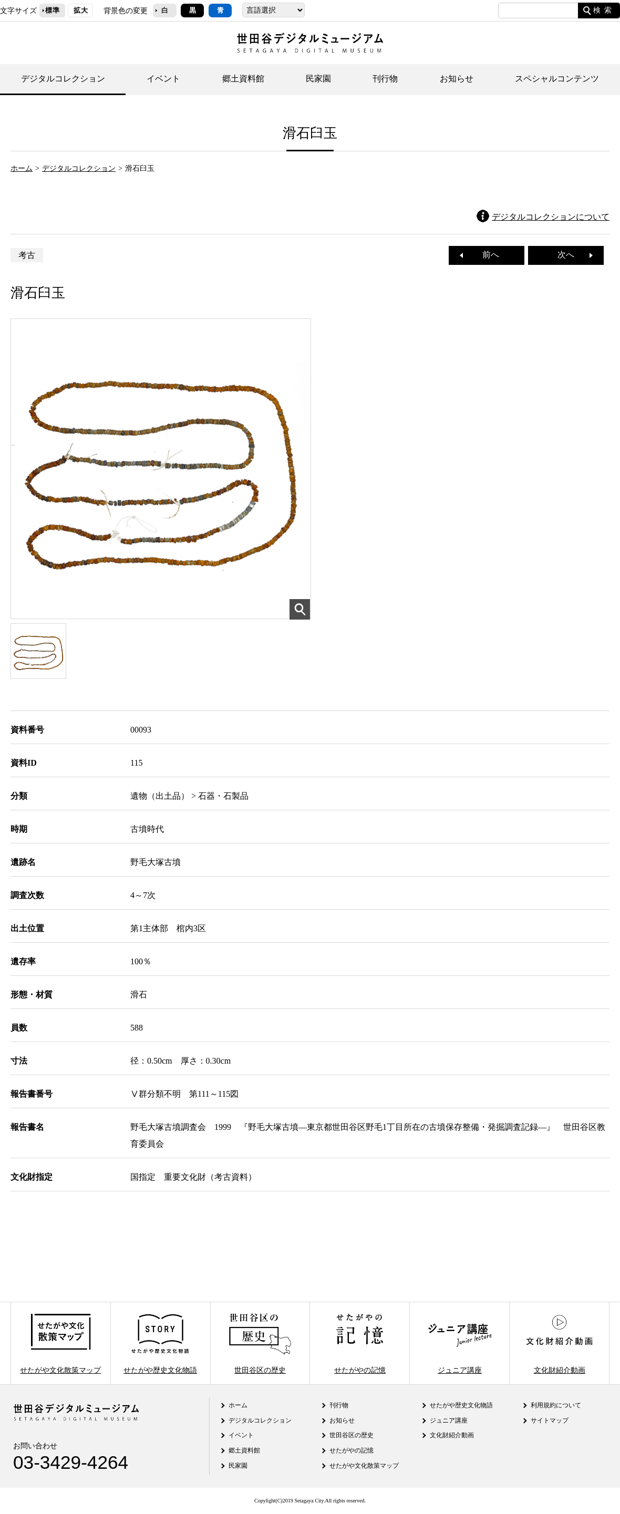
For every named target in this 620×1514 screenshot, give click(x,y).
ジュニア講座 (459, 1343)
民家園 (318, 78)
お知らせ (456, 78)
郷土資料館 (243, 78)
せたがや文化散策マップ (60, 1343)
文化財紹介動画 (559, 1343)
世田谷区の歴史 (260, 1343)
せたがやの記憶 (360, 1343)
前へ (486, 254)
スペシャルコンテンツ (557, 78)
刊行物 (385, 78)
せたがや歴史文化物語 (160, 1343)
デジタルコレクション (63, 78)
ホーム (22, 168)
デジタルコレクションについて (550, 216)
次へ (570, 254)
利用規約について (556, 1405)
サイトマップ (550, 1420)
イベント (163, 78)
